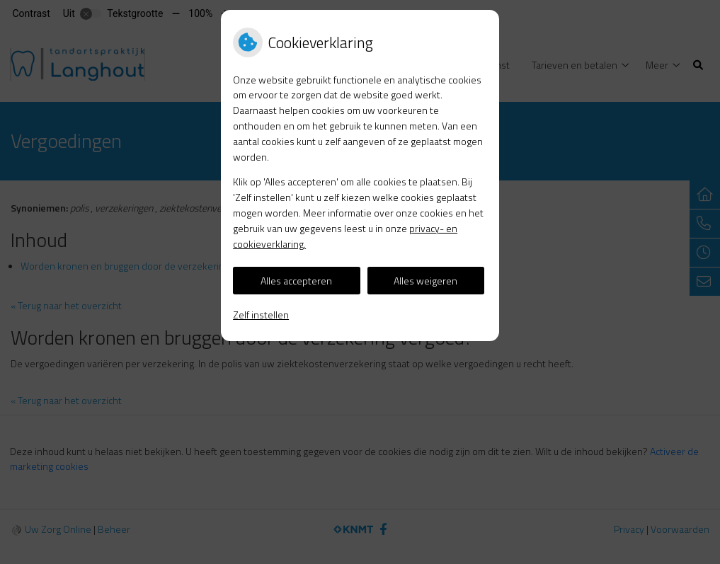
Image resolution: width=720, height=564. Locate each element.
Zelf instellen (261, 314)
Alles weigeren (425, 280)
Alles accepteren (296, 280)
